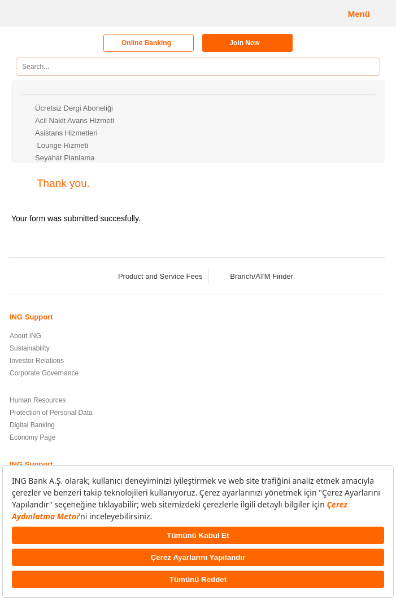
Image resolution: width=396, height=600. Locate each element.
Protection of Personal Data (51, 413)
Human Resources (38, 400)
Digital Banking (32, 425)
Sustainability (30, 348)
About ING (25, 336)
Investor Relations (37, 361)
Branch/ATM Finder (254, 276)
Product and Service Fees (153, 276)
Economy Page (32, 437)
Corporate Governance (44, 373)
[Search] (367, 67)
